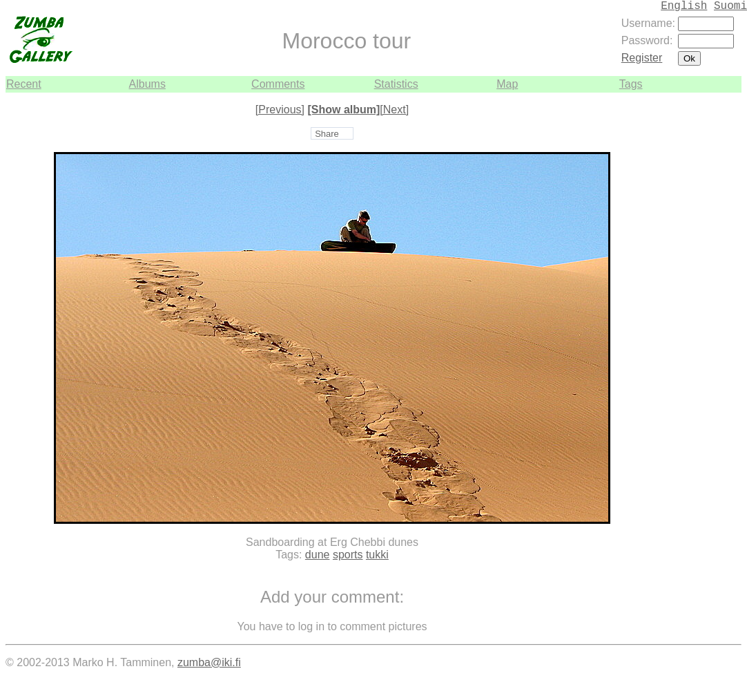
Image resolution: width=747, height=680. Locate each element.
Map (507, 84)
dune (317, 554)
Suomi (730, 6)
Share (327, 134)
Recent (23, 84)
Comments (277, 84)
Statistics (396, 84)
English (684, 6)
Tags (631, 84)
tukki (377, 554)
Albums (147, 84)
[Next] (394, 109)
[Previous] (279, 109)
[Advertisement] (700, 300)
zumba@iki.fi (209, 662)
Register (642, 58)
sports (348, 554)
